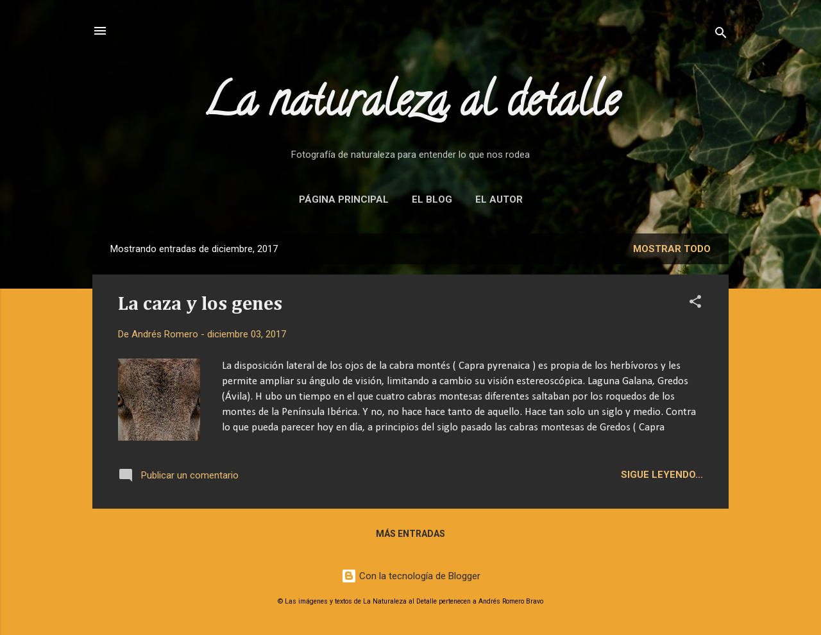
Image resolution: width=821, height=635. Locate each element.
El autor (499, 199)
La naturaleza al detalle (411, 105)
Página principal (344, 199)
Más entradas (410, 534)
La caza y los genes (200, 304)
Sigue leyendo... (662, 474)
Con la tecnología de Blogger (410, 576)
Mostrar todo (672, 249)
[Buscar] (721, 35)
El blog (432, 199)
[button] (695, 304)
